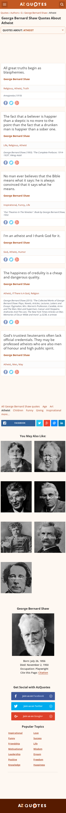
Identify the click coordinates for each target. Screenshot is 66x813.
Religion (35, 293)
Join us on (33, 696)
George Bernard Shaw (35, 12)
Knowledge (14, 764)
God (6, 251)
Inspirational (10, 205)
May (20, 364)
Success (37, 738)
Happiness (39, 764)
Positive (12, 759)
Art (51, 406)
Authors (14, 12)
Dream (37, 754)
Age (45, 406)
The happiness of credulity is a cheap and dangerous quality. (33, 275)
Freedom (38, 759)
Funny (21, 205)
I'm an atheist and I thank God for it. (32, 236)
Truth (26, 88)
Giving (39, 410)
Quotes (4, 12)
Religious (8, 88)
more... (5, 414)
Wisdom (37, 748)
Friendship (14, 743)
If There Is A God (20, 293)
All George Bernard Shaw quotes (20, 406)
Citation (43, 672)
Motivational (15, 748)
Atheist (18, 88)
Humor (22, 251)
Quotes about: (33, 30)
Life (5, 145)
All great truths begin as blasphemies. (22, 70)
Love (36, 733)
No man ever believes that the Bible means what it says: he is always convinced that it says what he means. (32, 182)
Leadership (14, 754)
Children (18, 410)
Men (14, 364)
